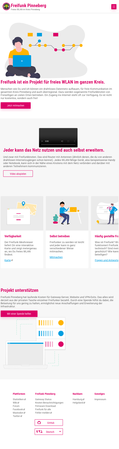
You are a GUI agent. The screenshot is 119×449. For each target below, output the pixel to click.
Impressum (100, 399)
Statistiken (18, 399)
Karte (7, 260)
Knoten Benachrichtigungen (49, 402)
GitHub (45, 422)
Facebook (18, 409)
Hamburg (77, 399)
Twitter (16, 416)
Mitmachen (56, 257)
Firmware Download (45, 406)
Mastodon (18, 412)
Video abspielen (18, 173)
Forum (16, 406)
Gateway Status (43, 399)
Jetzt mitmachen (15, 105)
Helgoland (78, 402)
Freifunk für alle (43, 409)
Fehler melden (42, 412)
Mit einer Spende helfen (19, 313)
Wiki (15, 402)
